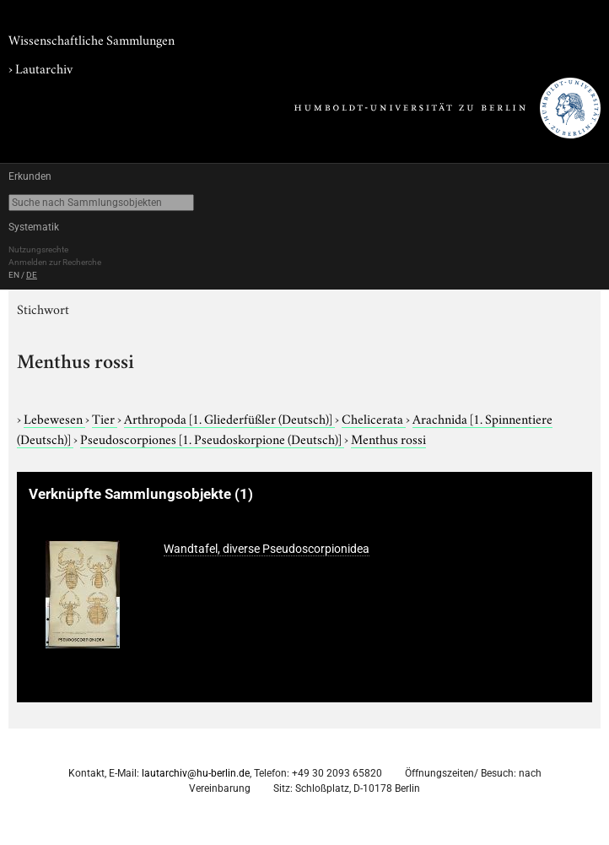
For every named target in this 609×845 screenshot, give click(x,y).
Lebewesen (54, 418)
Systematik (33, 227)
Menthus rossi (388, 438)
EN (13, 274)
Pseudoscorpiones (212, 438)
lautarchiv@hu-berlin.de (196, 773)
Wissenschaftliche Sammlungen (91, 39)
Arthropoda (229, 418)
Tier (104, 418)
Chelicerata (374, 418)
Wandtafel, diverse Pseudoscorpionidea (266, 548)
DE (31, 274)
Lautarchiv (44, 67)
